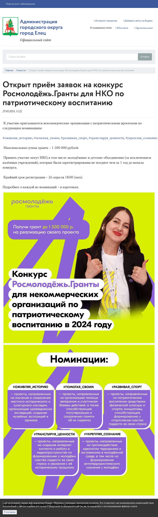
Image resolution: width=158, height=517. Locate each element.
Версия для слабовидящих (20, 4)
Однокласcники (143, 28)
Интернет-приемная (105, 21)
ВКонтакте (121, 28)
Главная (9, 70)
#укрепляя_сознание (141, 138)
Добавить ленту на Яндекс (138, 21)
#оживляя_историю (17, 138)
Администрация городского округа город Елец (41, 27)
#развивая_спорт (74, 138)
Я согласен (10, 512)
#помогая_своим (46, 138)
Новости (21, 70)
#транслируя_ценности (106, 138)
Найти (145, 57)
